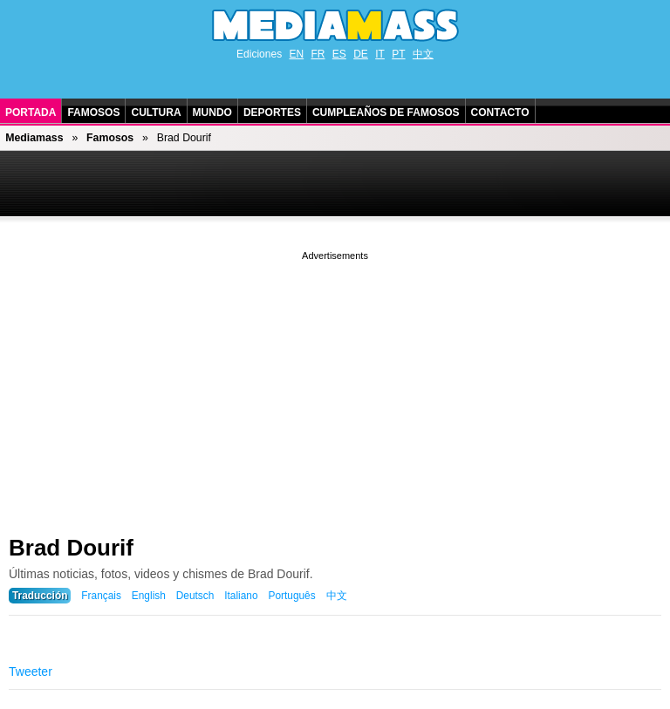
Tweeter (30, 671)
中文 (423, 54)
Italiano (240, 596)
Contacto (500, 112)
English (149, 596)
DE (360, 54)
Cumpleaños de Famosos (386, 112)
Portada (30, 112)
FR (318, 54)
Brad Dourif (71, 548)
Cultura (156, 112)
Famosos (93, 112)
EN (296, 54)
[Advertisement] (335, 386)
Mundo (212, 112)
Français (101, 596)
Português (291, 596)
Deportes (272, 112)
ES (339, 54)
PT (398, 54)
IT (380, 54)
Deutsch (195, 596)
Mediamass (34, 138)
